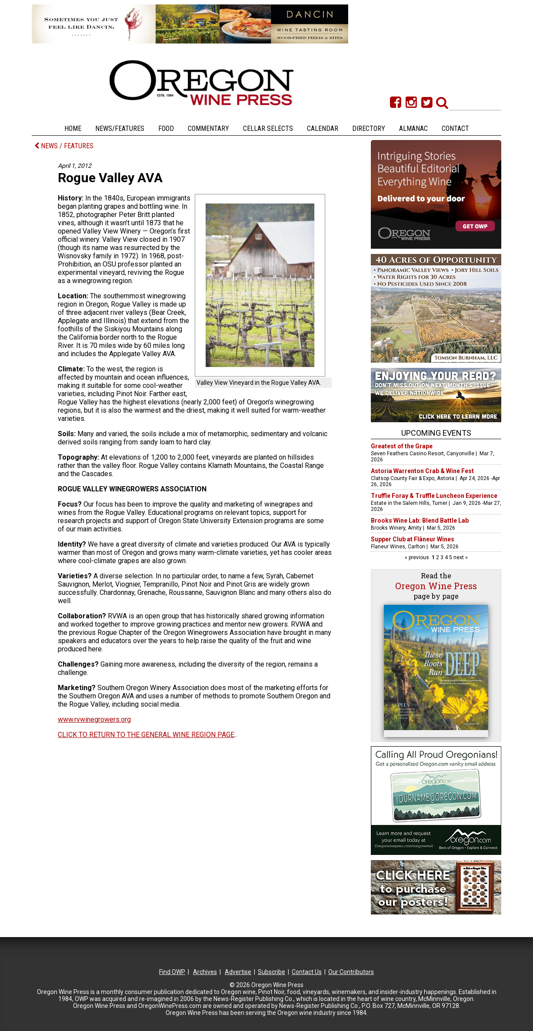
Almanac (413, 128)
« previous (417, 557)
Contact (455, 128)
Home (72, 128)
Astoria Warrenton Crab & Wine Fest (422, 470)
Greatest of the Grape (402, 446)
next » (460, 557)
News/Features (119, 128)
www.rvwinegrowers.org (94, 719)
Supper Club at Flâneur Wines (412, 539)
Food (166, 128)
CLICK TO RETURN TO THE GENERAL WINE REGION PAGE (146, 735)
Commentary (208, 128)
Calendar (322, 128)
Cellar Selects (268, 128)
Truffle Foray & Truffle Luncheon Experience (434, 495)
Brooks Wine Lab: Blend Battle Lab (420, 520)
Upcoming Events (436, 432)
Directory (368, 128)
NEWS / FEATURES (63, 146)
